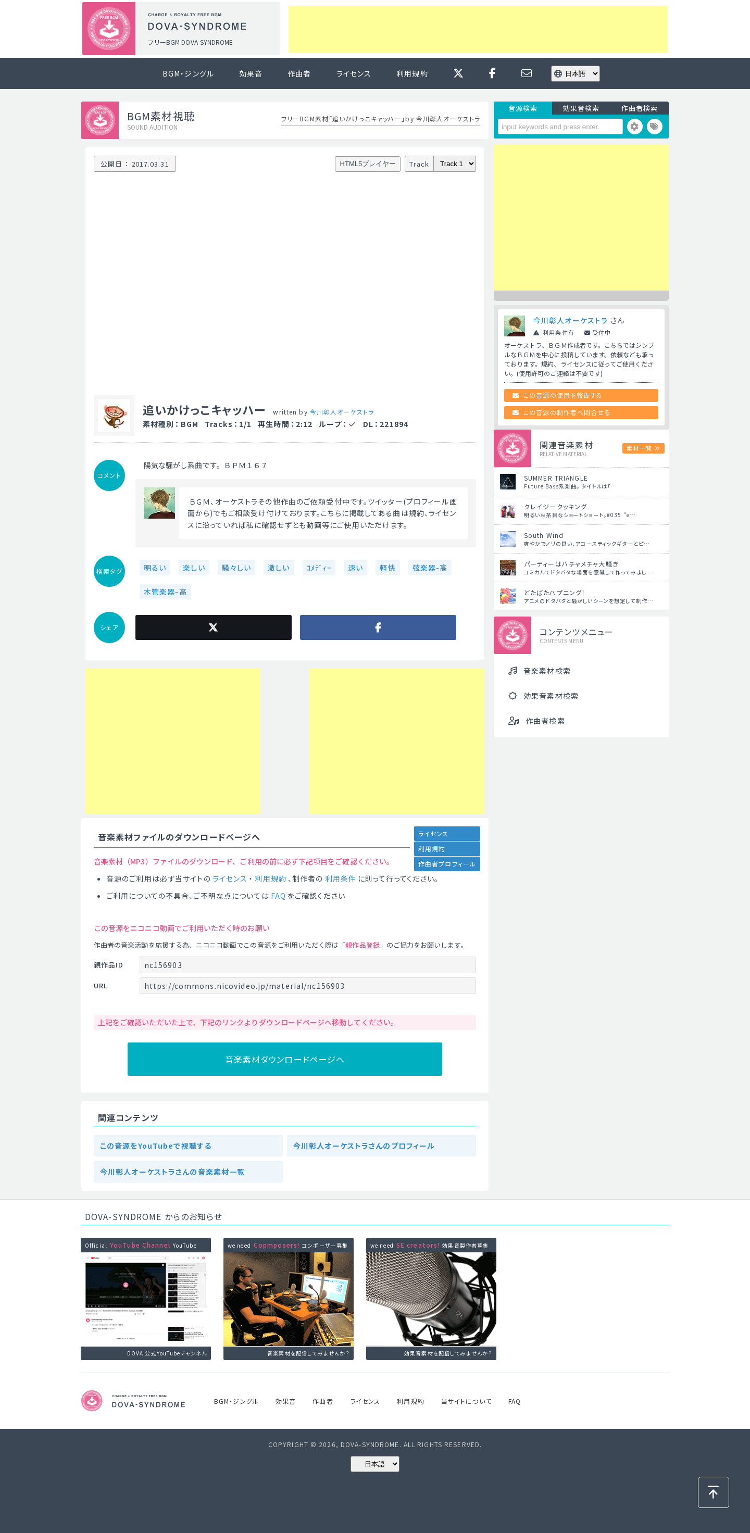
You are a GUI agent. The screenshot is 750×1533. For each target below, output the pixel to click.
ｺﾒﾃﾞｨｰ (319, 567)
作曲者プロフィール (447, 863)
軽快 (387, 567)
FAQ (278, 895)
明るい (155, 567)
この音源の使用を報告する (563, 395)
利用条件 (340, 878)
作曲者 (299, 73)
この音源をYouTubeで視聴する (155, 1145)
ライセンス (354, 73)
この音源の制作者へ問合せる (567, 412)
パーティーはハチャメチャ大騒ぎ (571, 563)
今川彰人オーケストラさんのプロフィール (364, 1145)
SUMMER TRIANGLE (556, 477)
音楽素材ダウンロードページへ (285, 1059)
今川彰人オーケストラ (342, 411)
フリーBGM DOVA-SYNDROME (190, 41)
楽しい (194, 567)
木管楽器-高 (165, 591)
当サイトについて (466, 1401)
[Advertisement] (478, 29)
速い (355, 567)
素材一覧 (639, 448)
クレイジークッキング (555, 506)
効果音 (250, 73)
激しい (279, 567)
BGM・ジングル (188, 73)
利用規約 (412, 73)
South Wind (544, 535)
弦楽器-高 (430, 567)
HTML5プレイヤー (368, 164)
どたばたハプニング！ (554, 592)
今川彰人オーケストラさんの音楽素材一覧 (172, 1171)
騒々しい (236, 567)
